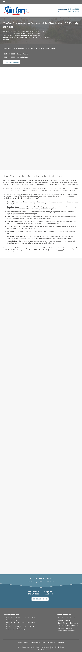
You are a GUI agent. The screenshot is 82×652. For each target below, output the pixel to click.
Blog (43, 643)
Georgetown (22, 54)
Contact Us (51, 643)
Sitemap (62, 647)
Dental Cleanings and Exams (68, 626)
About (26, 643)
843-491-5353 (8, 37)
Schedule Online (12, 62)
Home (20, 643)
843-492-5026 (26, 35)
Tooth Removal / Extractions (68, 623)
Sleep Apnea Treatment (66, 631)
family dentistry (18, 198)
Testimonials (35, 643)
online (60, 250)
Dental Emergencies (65, 628)
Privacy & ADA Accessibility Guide (46, 647)
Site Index (60, 643)
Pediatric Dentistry (64, 620)
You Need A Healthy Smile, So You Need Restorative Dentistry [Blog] (20, 628)
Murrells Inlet (22, 57)
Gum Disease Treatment (66, 618)
